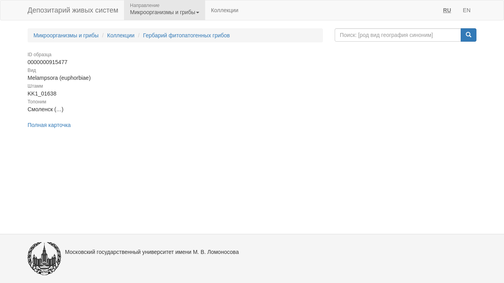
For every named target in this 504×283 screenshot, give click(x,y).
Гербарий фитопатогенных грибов (186, 35)
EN (467, 10)
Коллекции (225, 10)
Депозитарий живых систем (73, 10)
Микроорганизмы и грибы (65, 35)
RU (447, 10)
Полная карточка (49, 125)
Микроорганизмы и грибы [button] (164, 12)
